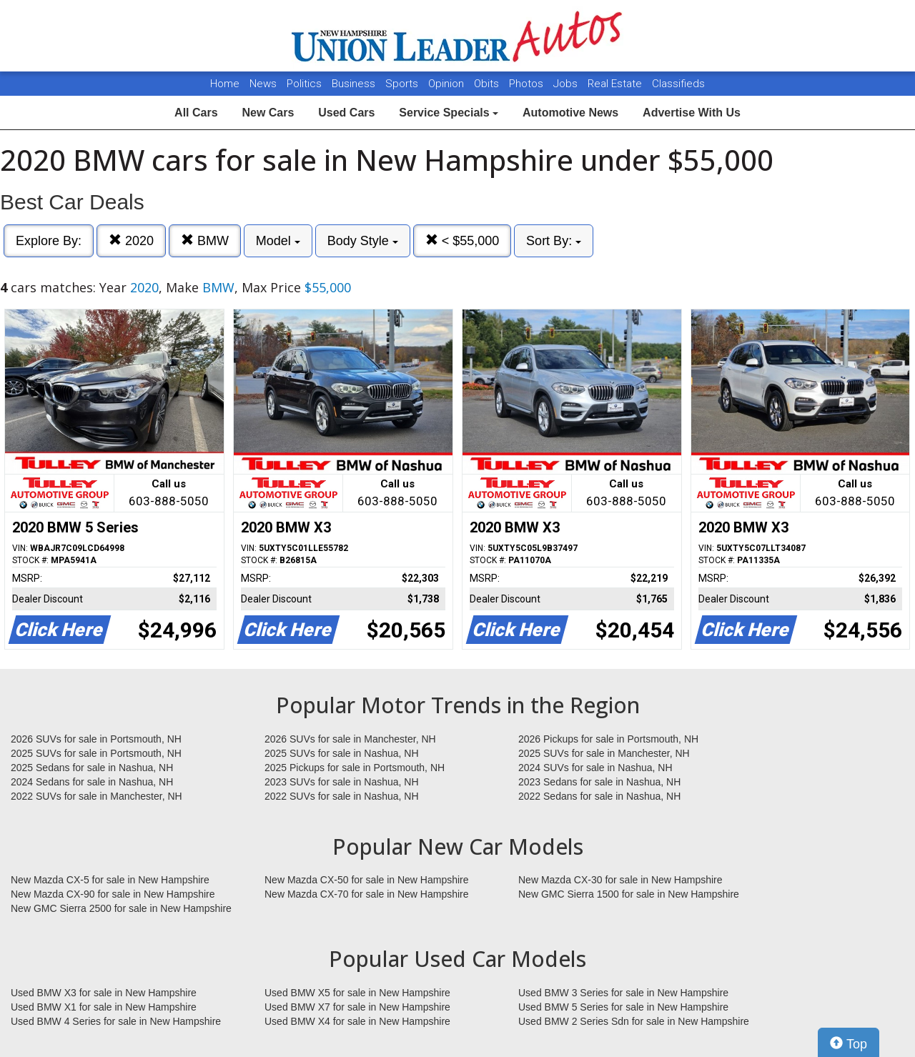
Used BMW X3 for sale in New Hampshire (104, 992)
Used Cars (346, 112)
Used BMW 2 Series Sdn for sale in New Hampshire (633, 1021)
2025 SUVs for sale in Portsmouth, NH (96, 753)
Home (224, 83)
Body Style (362, 241)
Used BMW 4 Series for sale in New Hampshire (116, 1021)
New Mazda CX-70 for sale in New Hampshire (366, 894)
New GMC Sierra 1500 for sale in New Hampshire (628, 894)
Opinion (447, 83)
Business (355, 83)
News (263, 83)
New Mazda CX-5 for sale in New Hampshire (110, 879)
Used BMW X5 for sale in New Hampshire (357, 992)
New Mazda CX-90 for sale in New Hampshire (113, 894)
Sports (403, 83)
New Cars (268, 112)
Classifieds (678, 83)
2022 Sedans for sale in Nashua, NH (599, 796)
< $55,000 (462, 240)
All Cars (195, 112)
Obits (488, 83)
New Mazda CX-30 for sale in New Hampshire (620, 879)
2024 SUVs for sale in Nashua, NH (595, 767)
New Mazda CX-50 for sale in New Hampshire (366, 879)
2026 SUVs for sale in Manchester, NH (350, 739)
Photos (527, 83)
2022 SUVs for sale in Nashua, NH (341, 796)
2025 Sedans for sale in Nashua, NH (92, 767)
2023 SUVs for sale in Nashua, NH (341, 782)
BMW (205, 240)
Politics (304, 83)
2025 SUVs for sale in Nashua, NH (341, 753)
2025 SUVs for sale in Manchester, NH (604, 753)
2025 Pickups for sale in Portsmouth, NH (354, 767)
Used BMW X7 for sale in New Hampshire (357, 1007)
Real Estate (616, 83)
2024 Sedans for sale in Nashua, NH (92, 782)
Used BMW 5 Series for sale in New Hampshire (623, 1007)
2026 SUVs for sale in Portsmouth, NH (96, 739)
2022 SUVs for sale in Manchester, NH (96, 796)
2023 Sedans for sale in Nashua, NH (599, 782)
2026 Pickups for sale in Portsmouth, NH (608, 739)
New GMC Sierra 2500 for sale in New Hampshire (121, 908)
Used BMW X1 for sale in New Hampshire (104, 1007)
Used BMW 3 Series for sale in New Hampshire (623, 992)
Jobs (566, 83)
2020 (131, 240)
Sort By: (553, 241)
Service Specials (448, 112)
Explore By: (48, 241)
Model (278, 241)
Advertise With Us (692, 112)
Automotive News (570, 112)
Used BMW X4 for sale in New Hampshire (357, 1021)
